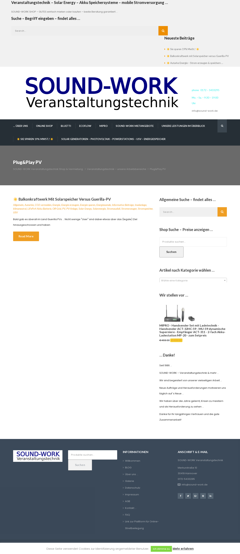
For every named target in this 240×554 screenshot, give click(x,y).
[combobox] (193, 281)
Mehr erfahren (183, 549)
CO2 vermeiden (43, 206)
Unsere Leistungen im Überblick (183, 125)
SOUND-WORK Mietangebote (135, 125)
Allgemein (18, 206)
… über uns (20, 125)
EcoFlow (85, 125)
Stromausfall (113, 209)
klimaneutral (19, 209)
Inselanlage (140, 206)
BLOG (128, 467)
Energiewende (103, 206)
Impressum (132, 494)
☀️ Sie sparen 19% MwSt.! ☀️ (183, 49)
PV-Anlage (71, 209)
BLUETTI (66, 125)
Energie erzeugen (70, 206)
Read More (26, 237)
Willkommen (132, 461)
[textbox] (193, 281)
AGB (127, 501)
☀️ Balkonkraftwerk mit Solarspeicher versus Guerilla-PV (198, 56)
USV (15, 213)
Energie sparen (87, 206)
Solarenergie (99, 209)
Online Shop (44, 125)
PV (63, 209)
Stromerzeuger (129, 209)
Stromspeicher (145, 209)
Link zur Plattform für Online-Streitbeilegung (142, 525)
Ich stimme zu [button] (161, 549)
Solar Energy (85, 209)
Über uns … (131, 474)
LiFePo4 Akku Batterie (39, 209)
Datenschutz (132, 488)
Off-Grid (56, 209)
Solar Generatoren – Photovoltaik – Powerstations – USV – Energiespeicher (113, 139)
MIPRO (103, 125)
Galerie (129, 481)
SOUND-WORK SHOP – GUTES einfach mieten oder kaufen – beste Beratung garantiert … (64, 11)
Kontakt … (130, 508)
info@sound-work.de (205, 111)
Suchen (171, 253)
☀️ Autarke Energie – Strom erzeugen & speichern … (195, 62)
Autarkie (29, 206)
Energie (56, 206)
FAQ (127, 515)
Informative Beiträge (123, 206)
